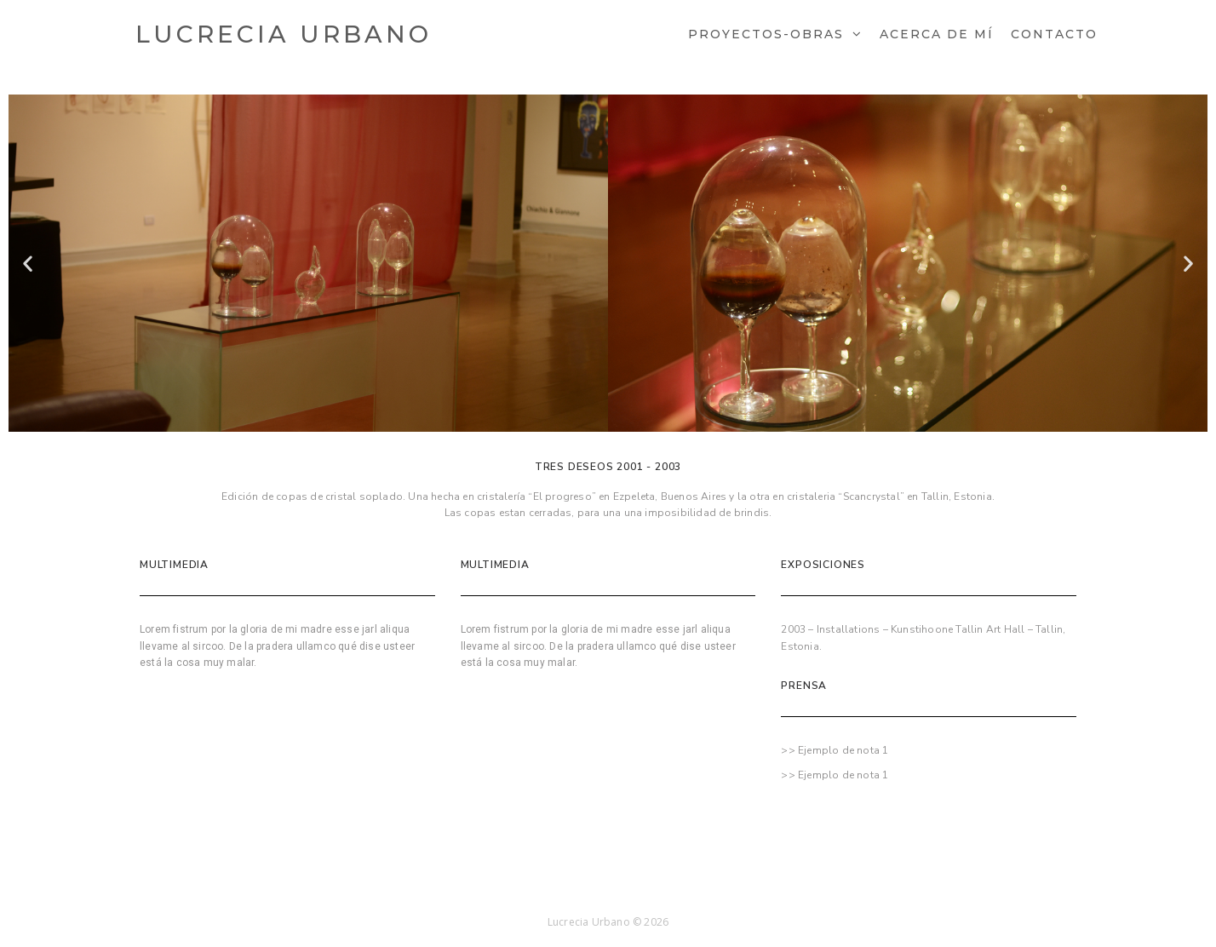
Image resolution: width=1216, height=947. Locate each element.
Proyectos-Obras (766, 34)
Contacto (1054, 34)
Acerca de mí (937, 34)
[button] (27, 263)
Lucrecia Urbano (283, 34)
